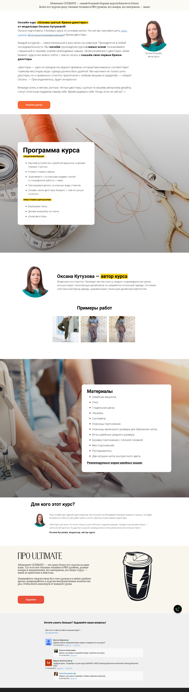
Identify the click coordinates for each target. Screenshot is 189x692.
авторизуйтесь (51, 632)
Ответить (76, 645)
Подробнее (31, 599)
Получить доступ (34, 105)
